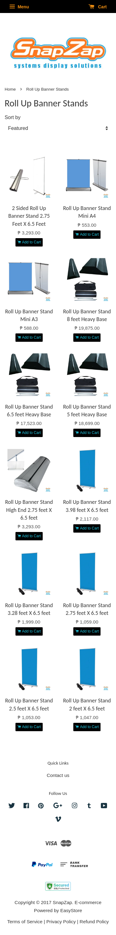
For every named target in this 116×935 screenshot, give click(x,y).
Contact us (58, 775)
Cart (97, 6)
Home (10, 89)
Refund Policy (94, 921)
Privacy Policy (61, 921)
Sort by (12, 117)
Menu (19, 6)
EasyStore (71, 910)
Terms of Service (24, 921)
